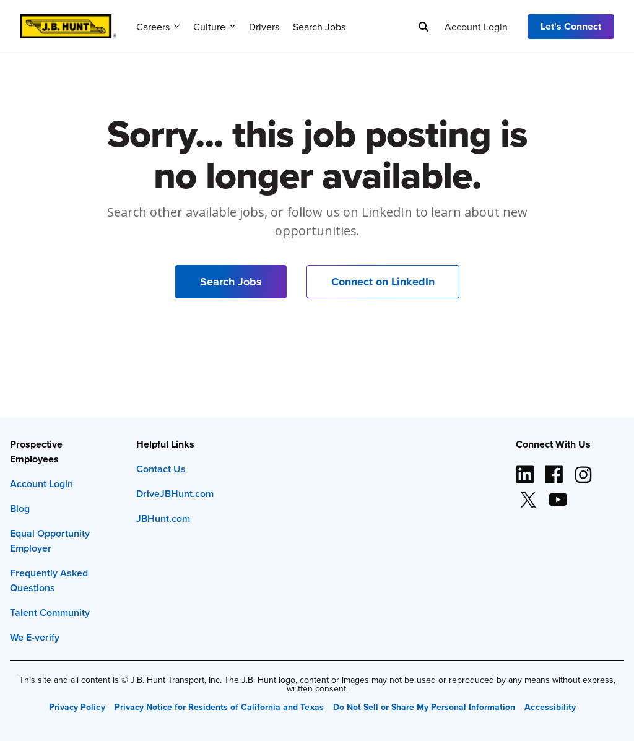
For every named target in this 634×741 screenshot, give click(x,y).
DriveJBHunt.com (175, 494)
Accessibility (549, 707)
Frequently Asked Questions (49, 580)
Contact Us (161, 469)
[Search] (423, 26)
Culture (214, 26)
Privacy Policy (77, 707)
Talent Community (50, 612)
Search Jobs (319, 26)
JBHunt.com (163, 518)
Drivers (264, 26)
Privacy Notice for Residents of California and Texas (219, 707)
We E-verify (34, 637)
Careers (158, 26)
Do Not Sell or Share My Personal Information (424, 707)
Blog (20, 508)
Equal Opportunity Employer (50, 540)
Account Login (476, 26)
